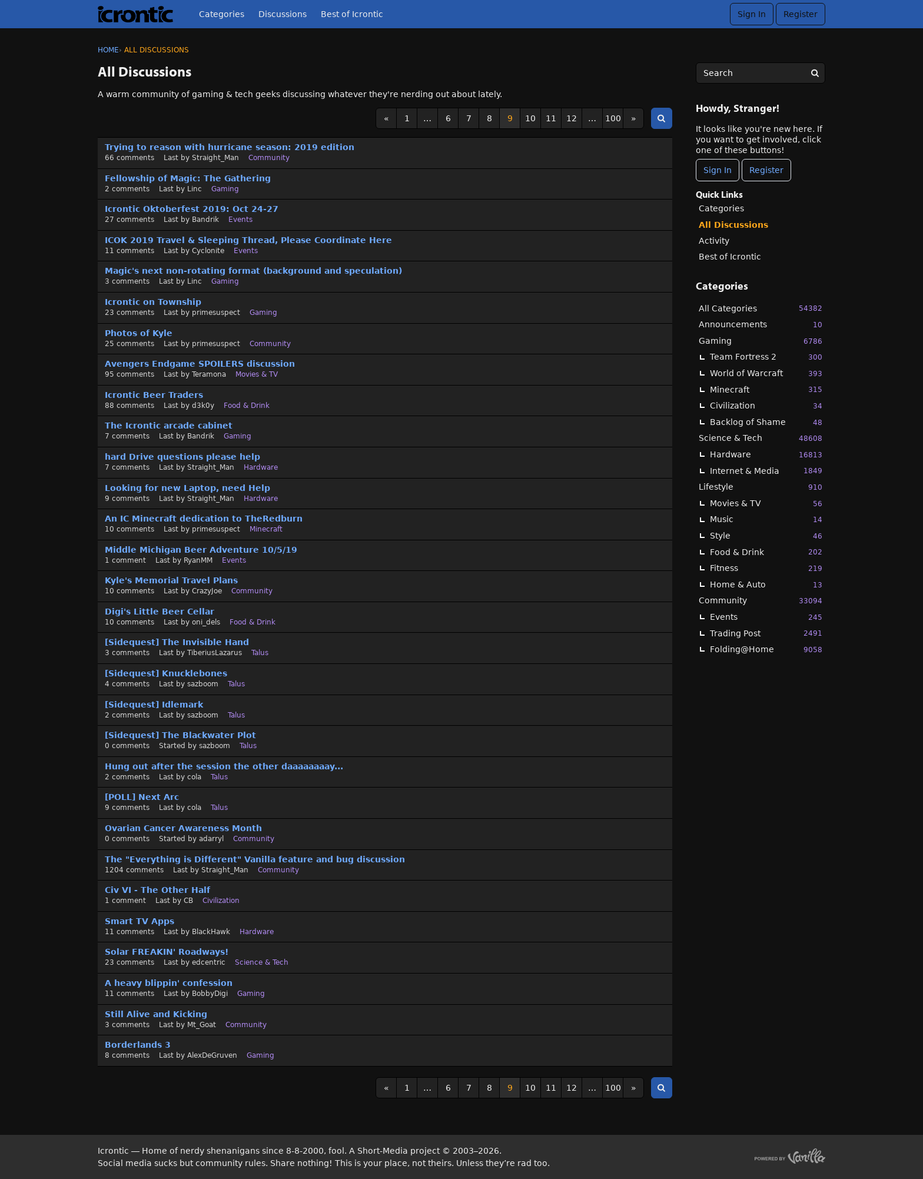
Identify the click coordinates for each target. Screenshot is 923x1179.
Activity (714, 240)
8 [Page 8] (489, 118)
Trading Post (766, 633)
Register (800, 14)
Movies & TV (766, 503)
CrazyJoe (207, 591)
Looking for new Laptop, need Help (187, 488)
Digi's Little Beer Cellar (159, 611)
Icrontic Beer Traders (154, 395)
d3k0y (203, 405)
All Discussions (733, 225)
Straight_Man (215, 158)
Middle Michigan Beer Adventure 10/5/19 (201, 549)
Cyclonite (208, 251)
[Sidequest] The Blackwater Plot (180, 735)
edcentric (208, 962)
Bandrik (205, 219)
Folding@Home (766, 649)
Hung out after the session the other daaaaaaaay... (224, 766)
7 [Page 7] (469, 118)
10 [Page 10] (530, 118)
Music (766, 519)
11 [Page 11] (551, 118)
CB (188, 900)
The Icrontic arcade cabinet (169, 425)
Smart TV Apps (139, 921)
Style (766, 536)
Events (766, 617)
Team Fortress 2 (766, 357)
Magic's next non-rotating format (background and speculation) (253, 270)
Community (760, 600)
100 (613, 118)
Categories (221, 14)
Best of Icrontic (352, 14)
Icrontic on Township (153, 302)
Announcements (760, 324)
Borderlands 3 (138, 1045)
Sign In (752, 14)
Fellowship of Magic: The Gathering (188, 178)
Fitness (766, 568)
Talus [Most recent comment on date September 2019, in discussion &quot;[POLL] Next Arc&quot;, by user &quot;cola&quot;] (219, 807)
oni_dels (206, 622)
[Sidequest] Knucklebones (166, 673)
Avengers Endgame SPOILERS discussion (200, 363)
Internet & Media (766, 470)
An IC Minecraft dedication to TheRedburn (204, 518)
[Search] (814, 73)
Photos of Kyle (138, 333)
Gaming (760, 341)
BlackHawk (211, 932)
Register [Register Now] (766, 170)
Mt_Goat (201, 1025)
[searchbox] (760, 73)
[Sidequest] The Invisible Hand (177, 642)
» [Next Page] (633, 118)
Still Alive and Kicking (156, 1014)
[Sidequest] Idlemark (154, 704)
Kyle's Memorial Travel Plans (171, 580)
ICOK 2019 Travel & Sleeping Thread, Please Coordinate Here (248, 240)
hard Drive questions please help (182, 456)
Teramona (209, 374)
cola (194, 777)
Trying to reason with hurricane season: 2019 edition (229, 147)
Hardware (766, 454)
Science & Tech (760, 438)
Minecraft (766, 389)
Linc (194, 189)
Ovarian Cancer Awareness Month (183, 828)
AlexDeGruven (212, 1055)
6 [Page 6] (448, 118)
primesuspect (216, 312)
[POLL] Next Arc (142, 797)
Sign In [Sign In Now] (717, 170)
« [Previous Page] (386, 118)
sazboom (202, 684)
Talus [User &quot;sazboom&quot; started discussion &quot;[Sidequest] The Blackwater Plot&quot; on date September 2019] (248, 746)
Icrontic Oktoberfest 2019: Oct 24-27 (191, 209)
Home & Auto (766, 584)
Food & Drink (766, 551)
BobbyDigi (210, 993)
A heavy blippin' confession (169, 983)
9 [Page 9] (510, 118)
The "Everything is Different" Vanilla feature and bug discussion (255, 859)
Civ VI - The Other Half (157, 890)
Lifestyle (760, 487)
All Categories (760, 308)
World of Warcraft (766, 373)
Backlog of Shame (766, 422)
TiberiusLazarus (214, 653)
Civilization (766, 405)
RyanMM (198, 560)
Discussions (282, 14)
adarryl (211, 839)
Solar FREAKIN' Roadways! (166, 952)
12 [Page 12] (571, 118)
